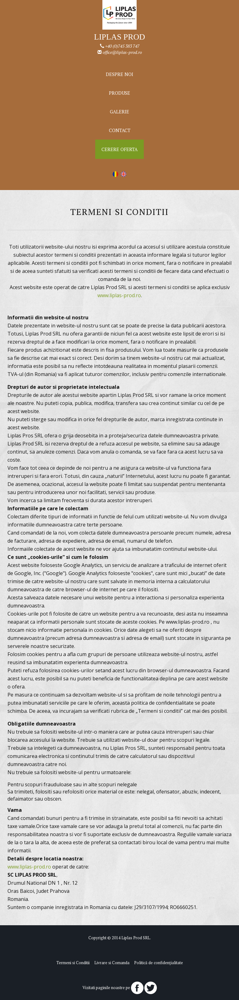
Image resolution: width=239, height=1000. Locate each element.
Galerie (119, 111)
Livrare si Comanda (111, 962)
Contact (119, 130)
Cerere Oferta (119, 149)
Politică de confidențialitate (158, 962)
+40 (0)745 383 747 (122, 46)
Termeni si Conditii (73, 962)
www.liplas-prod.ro (119, 295)
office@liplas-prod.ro (122, 52)
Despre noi (119, 74)
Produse (119, 93)
